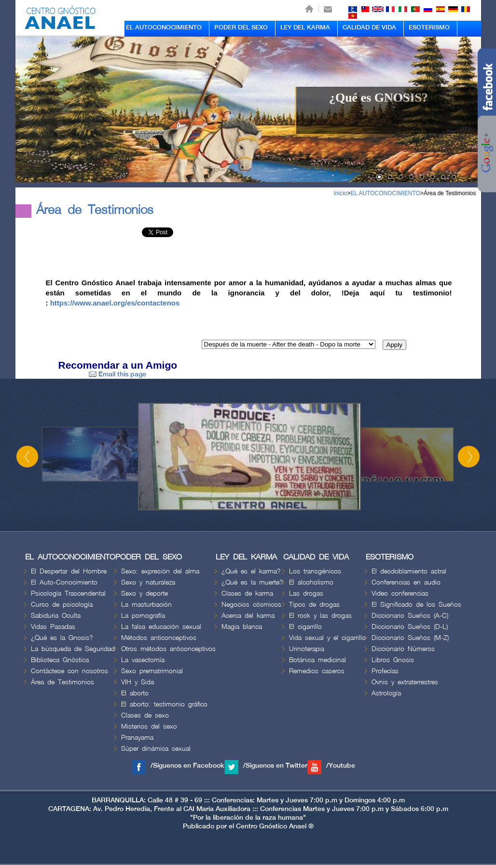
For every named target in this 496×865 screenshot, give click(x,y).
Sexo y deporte (144, 593)
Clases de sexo (145, 715)
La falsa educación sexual (161, 627)
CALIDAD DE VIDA (369, 27)
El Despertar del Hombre (69, 571)
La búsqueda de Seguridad (73, 649)
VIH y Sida (137, 682)
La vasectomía (143, 660)
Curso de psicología (62, 604)
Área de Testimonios (450, 193)
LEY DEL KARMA (305, 27)
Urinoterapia (306, 649)
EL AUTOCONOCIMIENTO (164, 27)
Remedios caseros (316, 671)
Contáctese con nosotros (69, 671)
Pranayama (137, 737)
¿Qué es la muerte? (252, 582)
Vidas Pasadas (53, 627)
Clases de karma (247, 593)
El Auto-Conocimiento (64, 582)
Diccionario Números (403, 649)
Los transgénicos (315, 571)
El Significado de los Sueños (416, 604)
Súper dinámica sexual (156, 748)
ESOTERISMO (429, 27)
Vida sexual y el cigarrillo (327, 638)
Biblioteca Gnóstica (60, 660)
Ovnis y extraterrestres (405, 682)
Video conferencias (400, 593)
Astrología (386, 693)
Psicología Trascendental (68, 593)
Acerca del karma (248, 615)
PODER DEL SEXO (241, 27)
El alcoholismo (311, 582)
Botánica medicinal (317, 660)
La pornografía (143, 615)
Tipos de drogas (314, 604)
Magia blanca (241, 627)
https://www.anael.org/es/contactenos (115, 303)
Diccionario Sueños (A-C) (410, 615)
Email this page (117, 374)
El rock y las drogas (320, 615)
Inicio (340, 193)
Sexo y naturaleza (148, 582)
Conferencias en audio (406, 582)
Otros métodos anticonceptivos (168, 649)
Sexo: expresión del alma (160, 571)
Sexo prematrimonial (152, 671)
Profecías (385, 671)
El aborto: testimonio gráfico (164, 704)
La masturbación (146, 604)
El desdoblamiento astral (409, 571)
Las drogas (306, 593)
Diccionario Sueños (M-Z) (410, 638)
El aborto (135, 693)
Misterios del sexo (149, 726)
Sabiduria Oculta (56, 615)
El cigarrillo (305, 627)
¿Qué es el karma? (251, 571)
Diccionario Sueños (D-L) (410, 627)
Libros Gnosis (393, 660)
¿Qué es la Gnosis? (62, 638)
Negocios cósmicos (251, 604)
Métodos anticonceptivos (158, 638)
